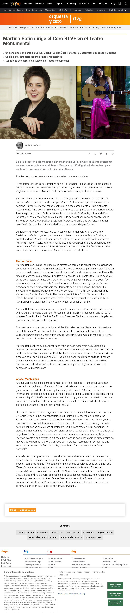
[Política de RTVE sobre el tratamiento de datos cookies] (41, 594)
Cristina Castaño (26, 532)
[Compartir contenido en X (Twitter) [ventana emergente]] (95, 153)
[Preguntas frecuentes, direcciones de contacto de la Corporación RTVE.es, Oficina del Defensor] (102, 594)
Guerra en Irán (73, 532)
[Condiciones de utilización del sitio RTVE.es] (5, 594)
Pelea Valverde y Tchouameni (43, 537)
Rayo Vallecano (105, 532)
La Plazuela (88, 532)
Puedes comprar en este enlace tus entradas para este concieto (52, 176)
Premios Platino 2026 (71, 537)
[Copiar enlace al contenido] (113, 153)
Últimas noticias (93, 537)
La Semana (42, 532)
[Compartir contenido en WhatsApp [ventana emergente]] (107, 153)
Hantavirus (57, 532)
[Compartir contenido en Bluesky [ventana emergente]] (101, 153)
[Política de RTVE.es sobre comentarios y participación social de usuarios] (119, 594)
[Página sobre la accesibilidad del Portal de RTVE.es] (78, 594)
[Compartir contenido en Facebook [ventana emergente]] (89, 153)
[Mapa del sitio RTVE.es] (91, 594)
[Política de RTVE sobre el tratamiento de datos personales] (22, 594)
